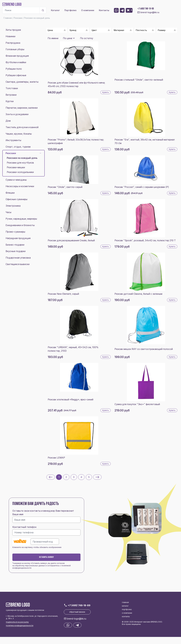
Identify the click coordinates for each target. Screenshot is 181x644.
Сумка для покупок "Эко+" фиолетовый (137, 404)
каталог (125, 606)
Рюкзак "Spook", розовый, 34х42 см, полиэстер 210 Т (145, 240)
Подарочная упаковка (18, 257)
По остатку (86, 38)
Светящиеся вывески (17, 264)
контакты (126, 616)
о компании (127, 613)
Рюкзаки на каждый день (22, 157)
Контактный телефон (24, 527)
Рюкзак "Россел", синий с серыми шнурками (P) (142, 186)
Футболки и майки (16, 62)
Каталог (55, 10)
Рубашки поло (14, 68)
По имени (53, 38)
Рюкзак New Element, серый (63, 293)
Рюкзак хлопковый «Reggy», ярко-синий (70, 399)
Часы (8, 212)
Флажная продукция (17, 55)
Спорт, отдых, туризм (18, 146)
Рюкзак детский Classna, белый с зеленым (138, 293)
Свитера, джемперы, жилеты (22, 81)
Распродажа (13, 42)
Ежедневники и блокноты (20, 225)
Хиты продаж (13, 29)
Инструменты (13, 140)
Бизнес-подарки (15, 244)
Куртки (10, 101)
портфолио (127, 609)
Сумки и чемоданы (16, 179)
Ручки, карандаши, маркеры (21, 218)
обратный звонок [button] (77, 612)
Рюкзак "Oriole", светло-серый (65, 186)
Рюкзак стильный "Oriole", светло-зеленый (139, 79)
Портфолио (70, 10)
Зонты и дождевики (17, 114)
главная (125, 602)
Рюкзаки (23, 153)
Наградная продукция (18, 238)
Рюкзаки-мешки (16, 167)
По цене (67, 38)
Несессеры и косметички (20, 186)
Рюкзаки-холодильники (20, 172)
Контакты (104, 10)
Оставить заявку (46, 557)
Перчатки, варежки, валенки (22, 107)
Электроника (13, 205)
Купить (105, 92)
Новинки (10, 36)
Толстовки (12, 88)
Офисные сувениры (16, 199)
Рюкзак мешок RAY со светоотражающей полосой (144, 349)
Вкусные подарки (15, 251)
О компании (87, 10)
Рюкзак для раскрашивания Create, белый (71, 240)
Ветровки (11, 94)
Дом (8, 120)
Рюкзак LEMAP (56, 457)
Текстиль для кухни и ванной (22, 127)
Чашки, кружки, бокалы (19, 133)
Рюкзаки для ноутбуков (20, 162)
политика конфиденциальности (19, 625)
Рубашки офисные (16, 75)
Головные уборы (15, 49)
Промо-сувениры (15, 231)
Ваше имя (17, 514)
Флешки (10, 192)
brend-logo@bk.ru (148, 12)
